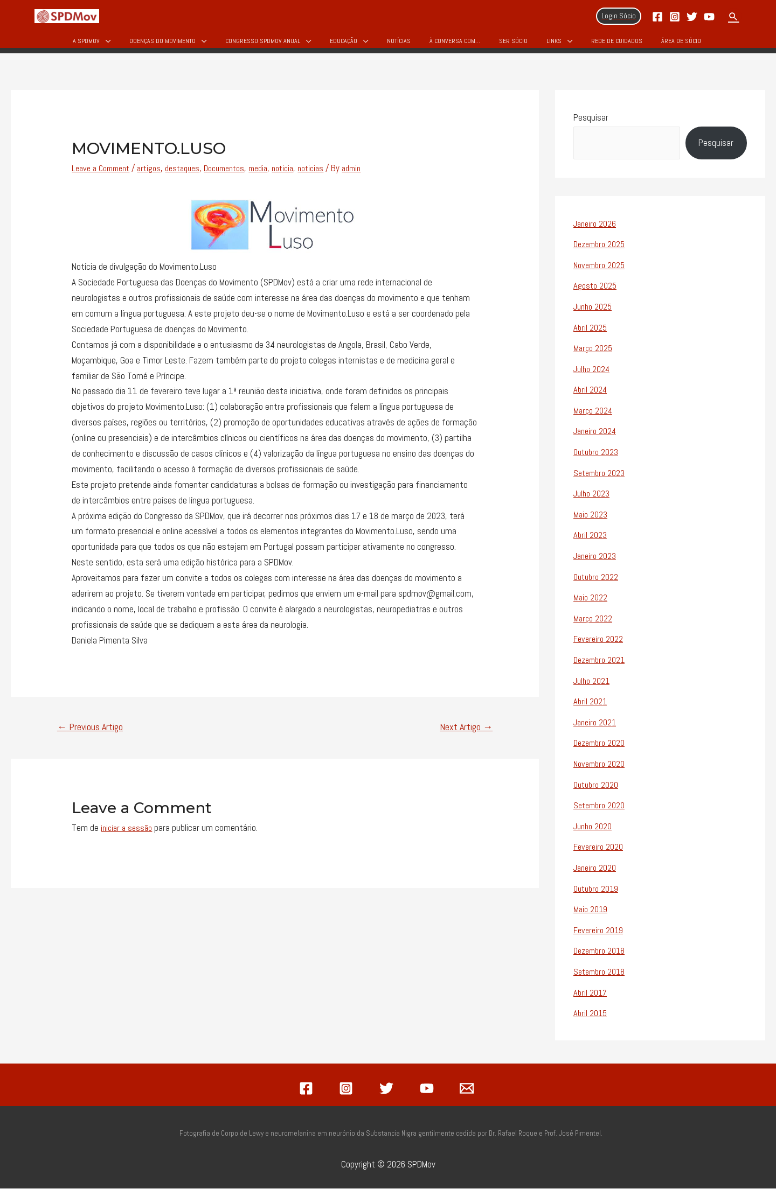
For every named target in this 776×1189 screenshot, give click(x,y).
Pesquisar (590, 125)
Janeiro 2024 (596, 437)
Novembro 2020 (601, 767)
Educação (343, 44)
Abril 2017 (590, 993)
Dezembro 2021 (601, 664)
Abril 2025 (591, 334)
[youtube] (428, 1089)
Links (554, 44)
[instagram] (348, 1089)
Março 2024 (594, 417)
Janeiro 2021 (596, 726)
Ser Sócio (513, 44)
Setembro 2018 (601, 973)
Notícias (399, 44)
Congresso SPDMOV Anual (262, 44)
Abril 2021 (591, 705)
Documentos (239, 176)
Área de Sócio (681, 44)
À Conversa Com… (454, 44)
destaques (193, 176)
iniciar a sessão (128, 836)
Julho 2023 (593, 499)
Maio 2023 (591, 520)
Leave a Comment (104, 176)
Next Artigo (466, 735)
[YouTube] (709, 16)
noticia (304, 176)
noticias (335, 176)
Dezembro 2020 (601, 746)
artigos (156, 176)
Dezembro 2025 (601, 252)
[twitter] (388, 1089)
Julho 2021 (593, 684)
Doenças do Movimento (162, 44)
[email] (468, 1089)
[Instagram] (674, 16)
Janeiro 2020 (596, 870)
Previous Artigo (90, 735)
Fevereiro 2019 (599, 932)
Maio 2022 (591, 602)
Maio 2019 (591, 911)
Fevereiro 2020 (599, 849)
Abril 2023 (590, 540)
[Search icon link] (733, 16)
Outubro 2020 (597, 787)
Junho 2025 (594, 314)
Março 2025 (594, 355)
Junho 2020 (594, 829)
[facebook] (307, 1089)
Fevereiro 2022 (600, 643)
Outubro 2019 (597, 891)
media (277, 176)
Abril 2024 (591, 396)
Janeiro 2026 (596, 231)
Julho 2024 (593, 375)
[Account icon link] (618, 16)
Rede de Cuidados (616, 44)
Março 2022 (594, 622)
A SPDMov (86, 44)
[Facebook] (657, 16)
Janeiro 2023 (596, 561)
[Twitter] (692, 16)
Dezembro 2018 (601, 952)
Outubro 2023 (597, 458)
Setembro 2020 (601, 808)
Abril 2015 (591, 1014)
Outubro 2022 (598, 581)
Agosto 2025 (596, 293)
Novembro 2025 (601, 272)
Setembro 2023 (601, 479)
